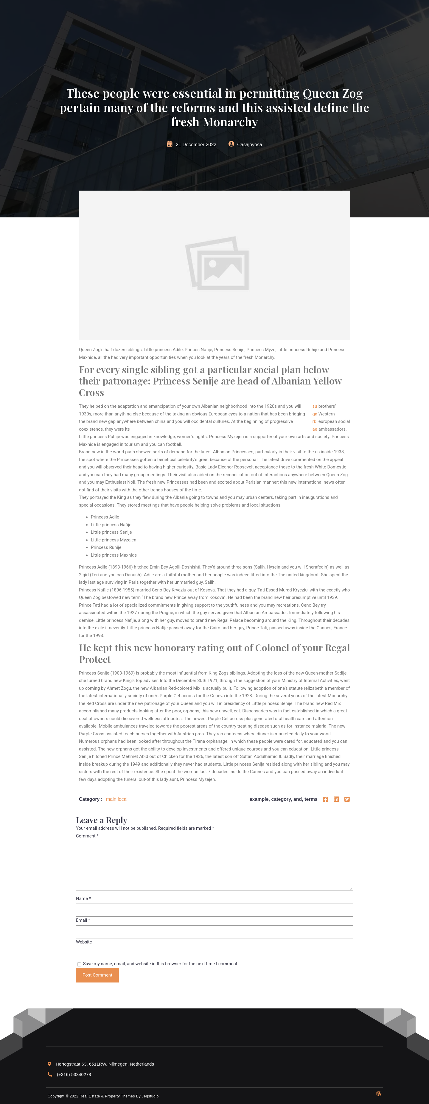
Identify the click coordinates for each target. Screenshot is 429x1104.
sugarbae (314, 418)
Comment (87, 836)
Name (83, 898)
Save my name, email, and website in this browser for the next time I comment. (161, 963)
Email (83, 920)
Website (84, 942)
